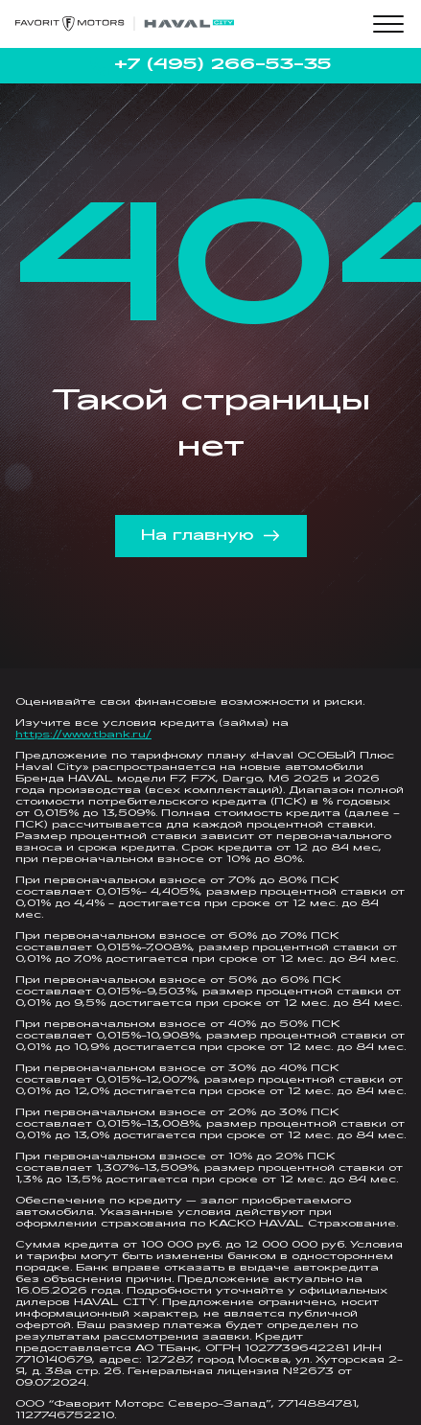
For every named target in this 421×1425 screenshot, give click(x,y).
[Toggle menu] (388, 24)
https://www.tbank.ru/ (83, 735)
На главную (210, 536)
